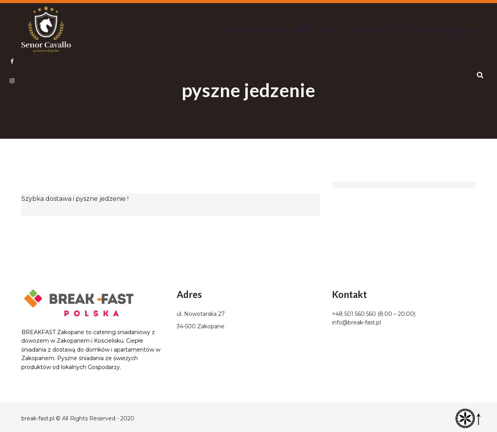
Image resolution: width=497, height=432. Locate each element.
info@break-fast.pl (356, 322)
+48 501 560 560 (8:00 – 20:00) (373, 313)
